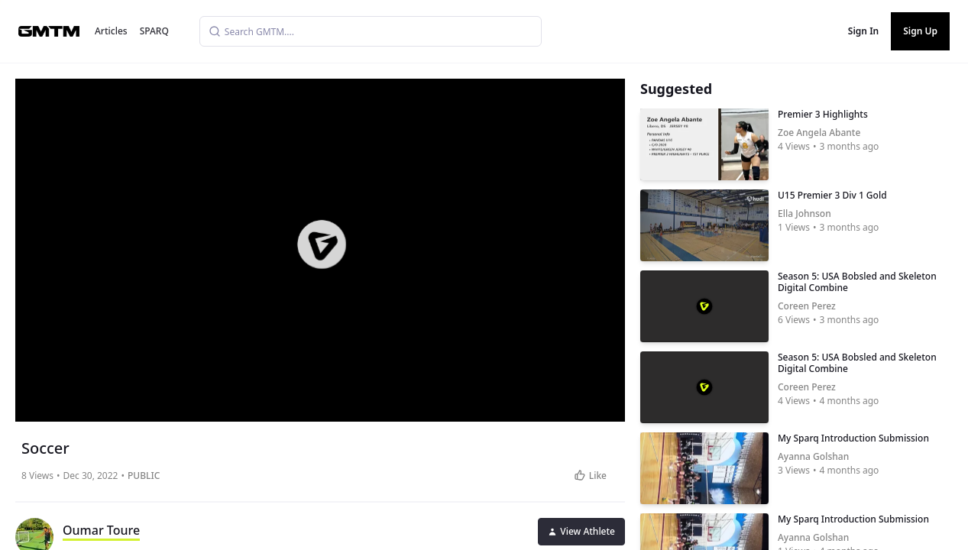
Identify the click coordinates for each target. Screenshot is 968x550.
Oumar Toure (101, 530)
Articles (111, 30)
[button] (321, 244)
